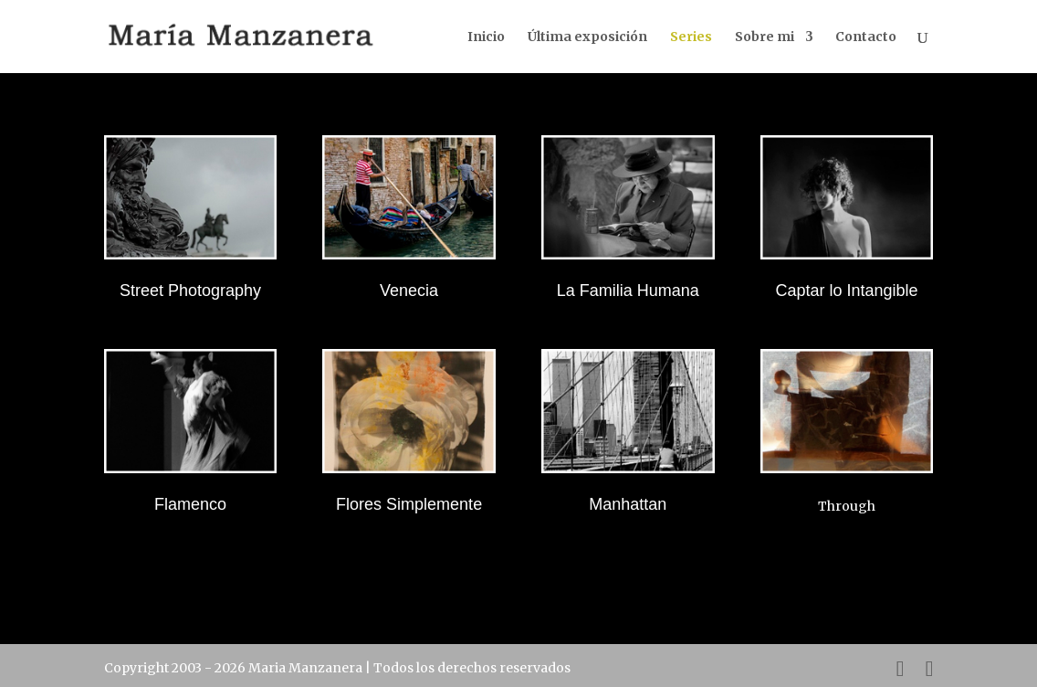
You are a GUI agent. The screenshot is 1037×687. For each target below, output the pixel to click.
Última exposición (587, 37)
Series (691, 37)
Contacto (865, 37)
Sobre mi (764, 37)
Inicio (486, 37)
